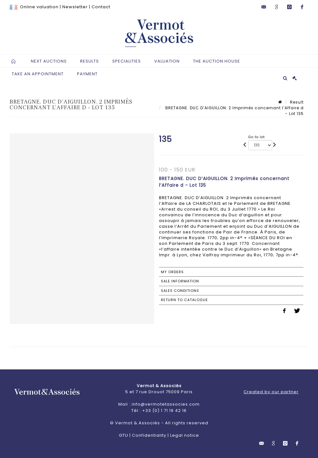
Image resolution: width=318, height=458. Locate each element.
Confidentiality (149, 435)
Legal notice (184, 435)
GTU (123, 435)
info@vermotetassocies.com (166, 404)
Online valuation (39, 7)
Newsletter (75, 7)
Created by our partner (271, 392)
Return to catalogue (184, 299)
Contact (101, 7)
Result (297, 102)
